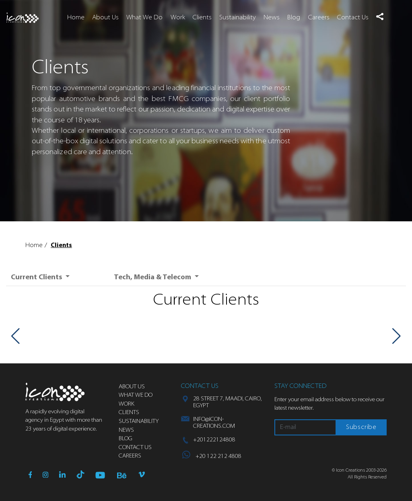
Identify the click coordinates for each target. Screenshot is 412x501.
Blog (293, 17)
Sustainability (237, 17)
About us (132, 387)
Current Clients (37, 277)
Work (178, 17)
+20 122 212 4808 (211, 457)
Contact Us (353, 17)
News (272, 17)
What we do (135, 395)
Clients (202, 17)
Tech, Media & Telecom (153, 277)
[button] (379, 16)
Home (75, 17)
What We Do (144, 17)
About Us (105, 17)
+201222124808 (214, 440)
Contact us (135, 448)
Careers (319, 17)
